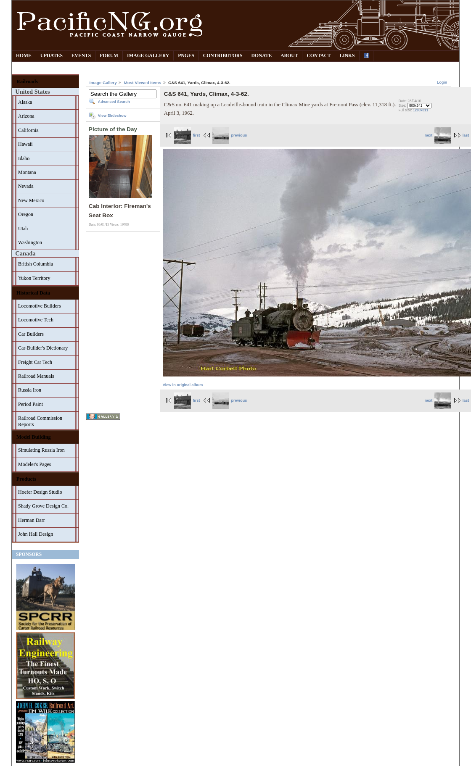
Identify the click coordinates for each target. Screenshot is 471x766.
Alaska (25, 102)
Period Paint (30, 404)
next (438, 135)
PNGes (186, 55)
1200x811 (420, 110)
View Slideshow (112, 115)
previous (229, 135)
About (289, 55)
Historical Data (33, 293)
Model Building (33, 437)
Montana (27, 172)
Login (442, 82)
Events (81, 55)
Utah (23, 229)
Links (347, 55)
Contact (319, 55)
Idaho (23, 158)
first (187, 135)
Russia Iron (29, 390)
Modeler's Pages (34, 464)
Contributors (223, 55)
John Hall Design (35, 534)
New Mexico (31, 200)
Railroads (27, 81)
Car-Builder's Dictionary (43, 348)
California (28, 130)
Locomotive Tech (35, 320)
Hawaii (25, 144)
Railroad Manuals (36, 376)
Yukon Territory (34, 278)
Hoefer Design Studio (40, 492)
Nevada (26, 186)
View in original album (183, 385)
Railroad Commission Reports (40, 421)
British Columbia (35, 264)
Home (24, 55)
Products (26, 479)
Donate (261, 55)
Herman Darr (31, 520)
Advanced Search (114, 102)
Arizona (26, 116)
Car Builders (31, 334)
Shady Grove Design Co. (43, 506)
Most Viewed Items (142, 82)
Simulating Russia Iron (41, 450)
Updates (51, 55)
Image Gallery (148, 55)
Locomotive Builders (39, 306)
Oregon (25, 214)
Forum (109, 55)
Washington (30, 242)
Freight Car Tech (35, 362)
